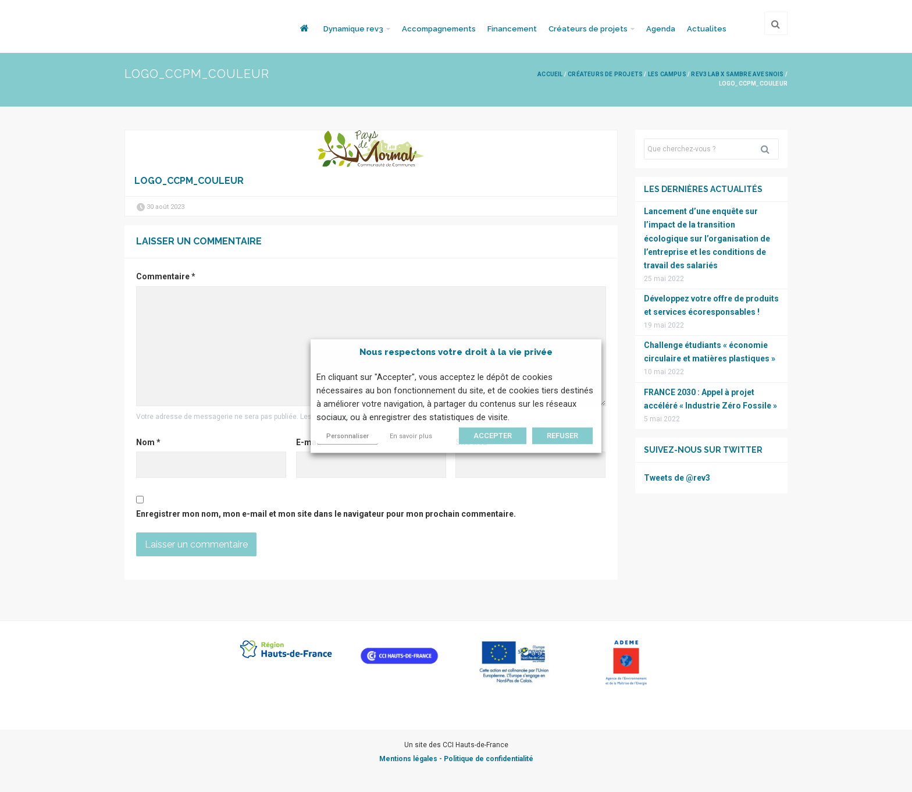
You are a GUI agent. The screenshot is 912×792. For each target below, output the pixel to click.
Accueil (549, 74)
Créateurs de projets (588, 28)
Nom (148, 442)
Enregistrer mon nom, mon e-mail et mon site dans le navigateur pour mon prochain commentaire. (326, 513)
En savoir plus (411, 436)
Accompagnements (439, 28)
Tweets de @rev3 (677, 477)
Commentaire (165, 276)
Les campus (667, 74)
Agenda (660, 28)
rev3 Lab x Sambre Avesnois (737, 74)
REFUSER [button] (562, 435)
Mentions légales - (411, 759)
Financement (512, 28)
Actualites (706, 28)
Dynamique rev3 (353, 28)
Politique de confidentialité (488, 759)
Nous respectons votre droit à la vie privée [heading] (456, 352)
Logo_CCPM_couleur (189, 180)
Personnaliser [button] (347, 436)
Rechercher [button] (769, 149)
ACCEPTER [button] (492, 435)
